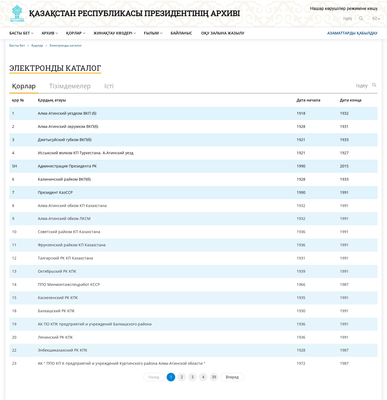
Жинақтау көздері (113, 33)
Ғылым (151, 33)
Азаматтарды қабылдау (352, 33)
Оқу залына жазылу (222, 33)
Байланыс (181, 33)
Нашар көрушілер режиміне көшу (344, 8)
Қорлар (74, 33)
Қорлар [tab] (24, 85)
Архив (48, 33)
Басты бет (19, 33)
